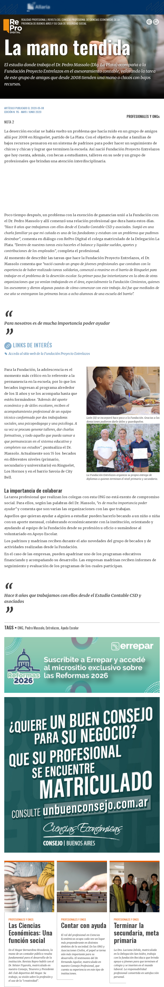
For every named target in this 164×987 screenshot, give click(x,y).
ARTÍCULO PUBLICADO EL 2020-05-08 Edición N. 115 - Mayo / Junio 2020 (24, 110)
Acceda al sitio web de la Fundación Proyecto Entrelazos (49, 354)
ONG (20, 627)
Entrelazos (52, 627)
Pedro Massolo (34, 627)
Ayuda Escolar (70, 627)
